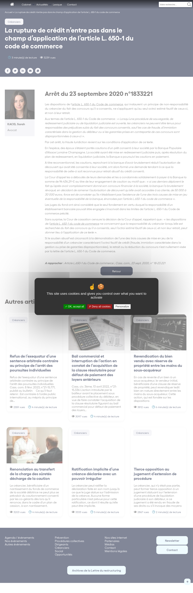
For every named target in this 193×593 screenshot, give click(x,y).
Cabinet (26, 4)
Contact (72, 4)
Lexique (57, 4)
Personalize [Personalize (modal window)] (122, 306)
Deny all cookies (99, 306)
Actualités (42, 4)
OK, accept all (74, 306)
